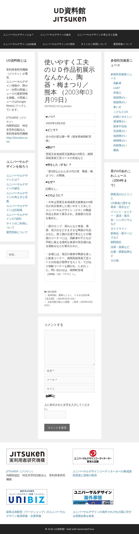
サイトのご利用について (94, 44)
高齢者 (117, 83)
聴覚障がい (120, 102)
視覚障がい (120, 97)
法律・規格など (120, 247)
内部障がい (120, 145)
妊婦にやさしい (122, 116)
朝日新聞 (52, 291)
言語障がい (120, 131)
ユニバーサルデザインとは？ (18, 34)
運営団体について (122, 44)
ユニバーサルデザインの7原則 (59, 44)
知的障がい (120, 136)
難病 (116, 150)
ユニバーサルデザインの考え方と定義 (97, 34)
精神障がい (120, 140)
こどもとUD (120, 112)
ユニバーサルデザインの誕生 (55, 34)
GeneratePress (85, 529)
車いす (117, 107)
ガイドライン (119, 228)
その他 (115, 260)
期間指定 (116, 242)
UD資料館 (69, 10)
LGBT (116, 88)
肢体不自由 (120, 126)
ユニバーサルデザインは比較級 (19, 44)
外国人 (117, 92)
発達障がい (120, 121)
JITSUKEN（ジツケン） (20, 471)
